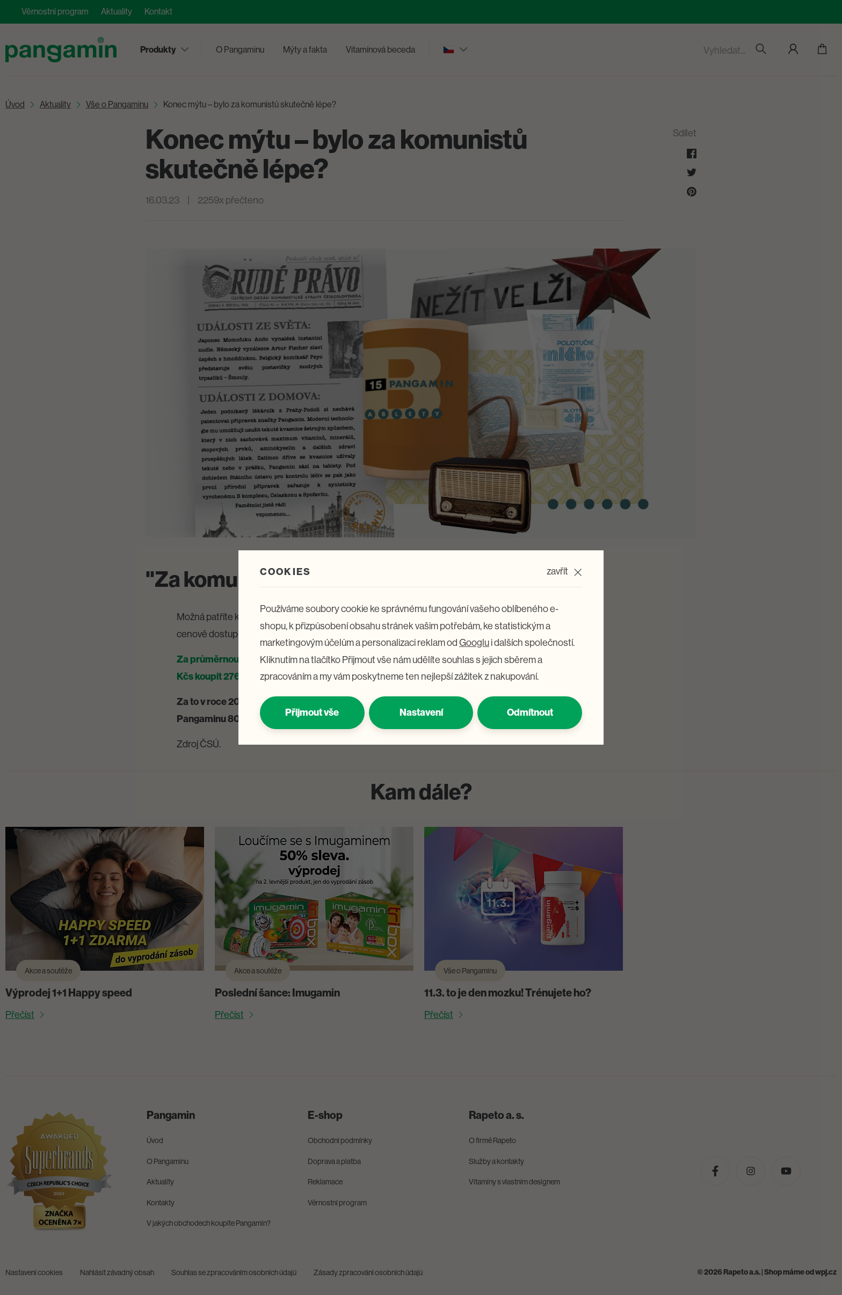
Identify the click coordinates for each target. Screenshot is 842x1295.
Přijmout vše (312, 712)
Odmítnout (530, 712)
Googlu (474, 642)
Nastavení (421, 712)
